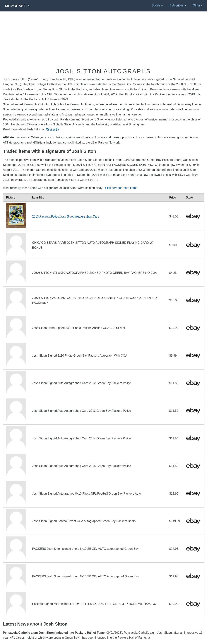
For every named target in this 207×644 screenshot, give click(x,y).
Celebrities (177, 5)
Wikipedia (52, 129)
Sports (156, 5)
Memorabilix (17, 6)
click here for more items (121, 187)
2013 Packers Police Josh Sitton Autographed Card (65, 216)
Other (196, 5)
